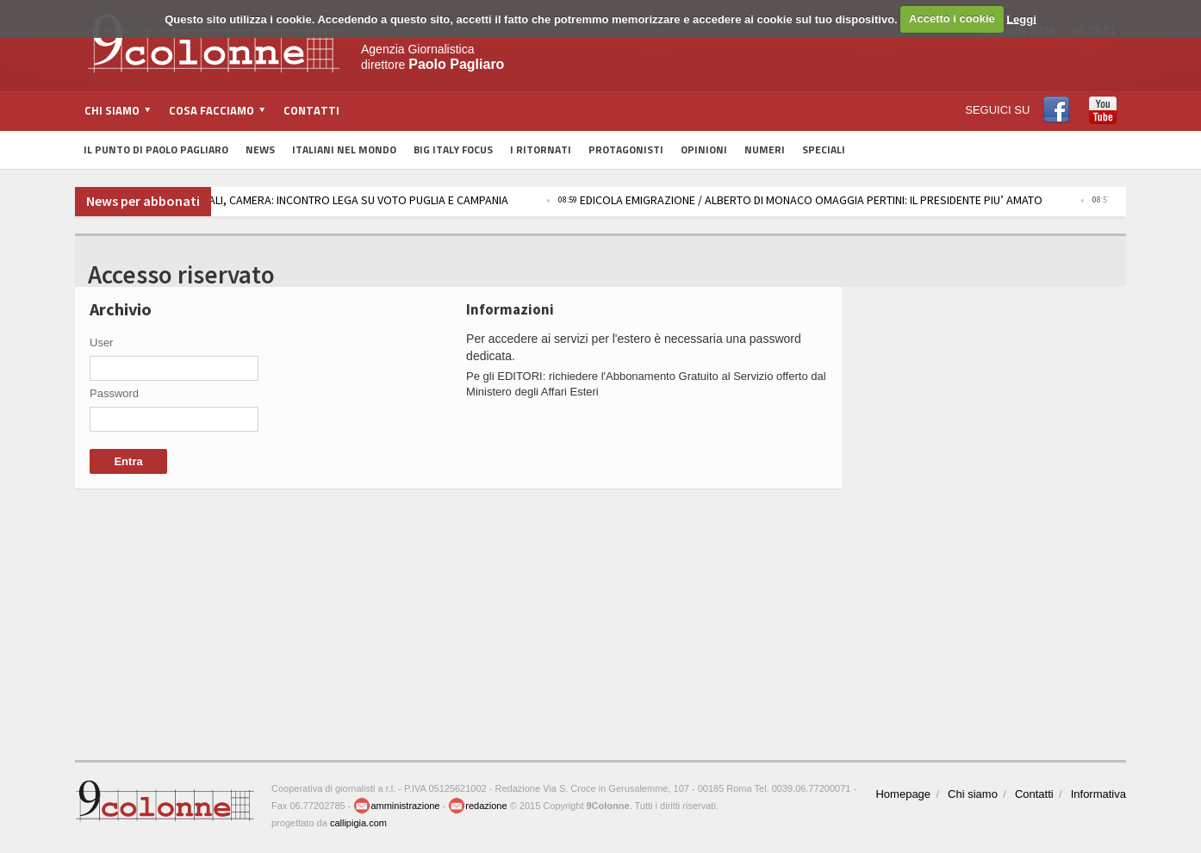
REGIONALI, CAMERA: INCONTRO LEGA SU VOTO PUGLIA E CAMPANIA (351, 200)
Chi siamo (973, 794)
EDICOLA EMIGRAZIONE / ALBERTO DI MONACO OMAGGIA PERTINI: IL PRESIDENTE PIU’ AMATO (824, 200)
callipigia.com (358, 823)
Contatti (311, 110)
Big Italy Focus (453, 149)
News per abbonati (143, 200)
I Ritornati (540, 149)
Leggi (1021, 18)
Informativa (1098, 794)
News (260, 149)
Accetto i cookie (952, 18)
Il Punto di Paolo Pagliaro (156, 149)
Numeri (764, 149)
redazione (477, 805)
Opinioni (704, 149)
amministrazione (396, 805)
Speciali (823, 149)
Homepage (902, 794)
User (101, 342)
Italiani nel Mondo (344, 149)
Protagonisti (625, 149)
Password (114, 393)
